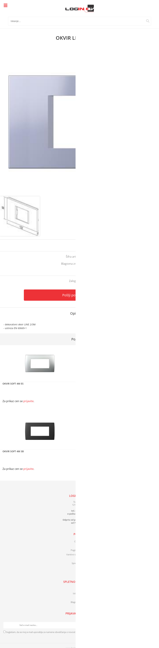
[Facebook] (79, 570)
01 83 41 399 (82, 510)
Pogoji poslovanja (79, 550)
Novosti (79, 597)
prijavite (150, 245)
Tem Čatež (91, 264)
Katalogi (80, 589)
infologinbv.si (84, 513)
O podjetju (79, 541)
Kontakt (80, 545)
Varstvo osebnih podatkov (79, 554)
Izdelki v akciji (79, 593)
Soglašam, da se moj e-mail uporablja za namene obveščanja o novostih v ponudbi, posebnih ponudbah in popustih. (64, 632)
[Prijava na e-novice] (152, 625)
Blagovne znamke (79, 602)
